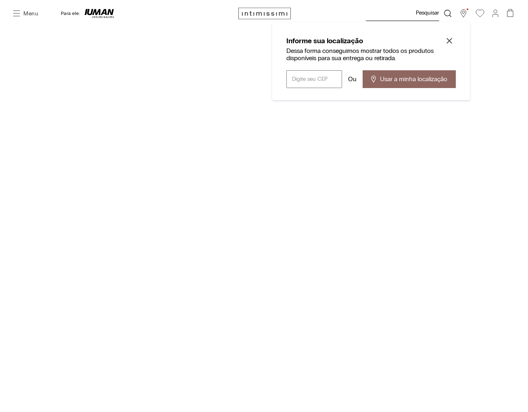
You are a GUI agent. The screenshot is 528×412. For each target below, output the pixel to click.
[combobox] (408, 13)
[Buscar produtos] (447, 13)
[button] (463, 13)
